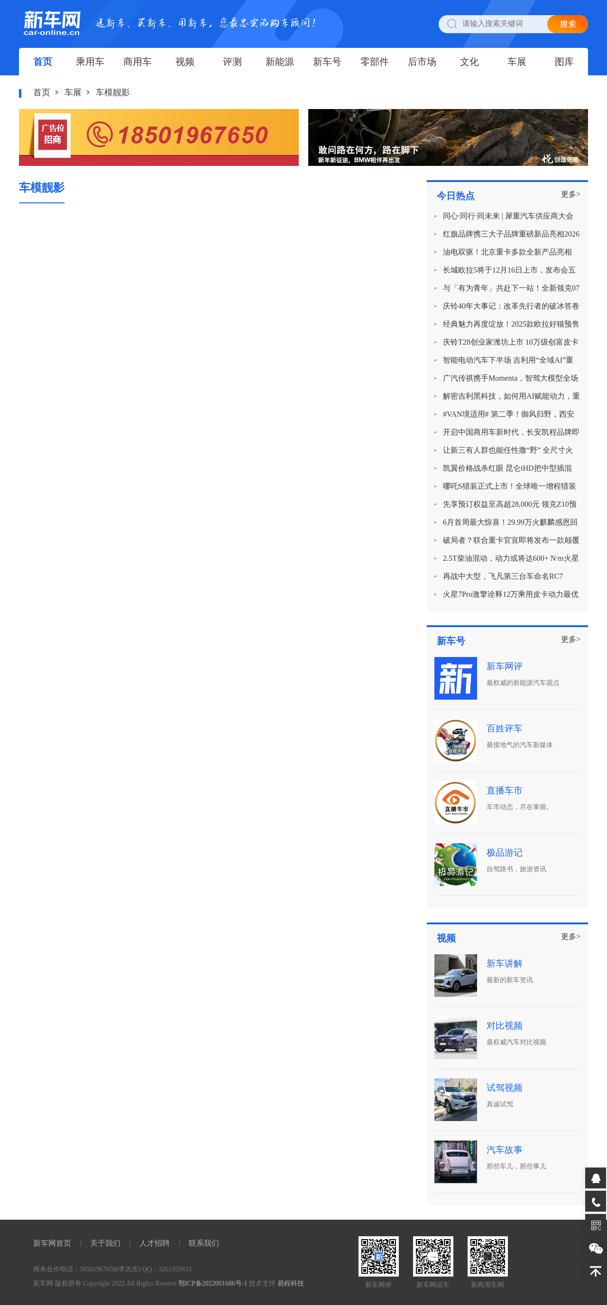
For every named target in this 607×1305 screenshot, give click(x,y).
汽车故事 (505, 1150)
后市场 (422, 61)
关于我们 (105, 1243)
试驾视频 (505, 1088)
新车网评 (505, 666)
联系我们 (204, 1243)
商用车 (137, 61)
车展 (516, 61)
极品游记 (505, 853)
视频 (184, 61)
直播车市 (505, 790)
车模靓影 (113, 92)
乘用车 (90, 61)
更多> (570, 194)
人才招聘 (154, 1243)
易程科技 (290, 1283)
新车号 (327, 61)
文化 (469, 61)
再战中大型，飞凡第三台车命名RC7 (503, 576)
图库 (564, 61)
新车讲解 (505, 963)
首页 (42, 61)
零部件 (374, 61)
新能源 (280, 61)
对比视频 (505, 1026)
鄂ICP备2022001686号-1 (212, 1283)
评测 (232, 61)
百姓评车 (505, 728)
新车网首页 (52, 1243)
